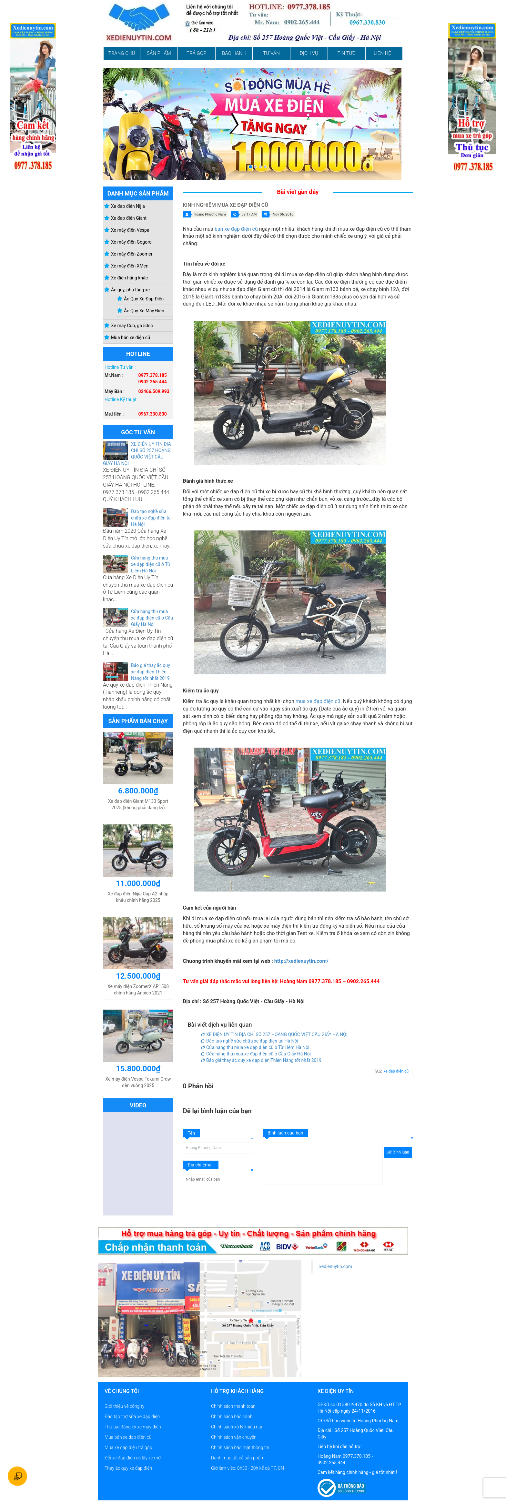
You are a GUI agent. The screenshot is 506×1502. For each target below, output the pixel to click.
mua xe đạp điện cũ (318, 701)
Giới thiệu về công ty (124, 1406)
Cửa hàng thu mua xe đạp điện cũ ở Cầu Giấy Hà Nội (152, 618)
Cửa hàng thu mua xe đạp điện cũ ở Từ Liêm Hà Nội (150, 564)
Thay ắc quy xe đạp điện (128, 1468)
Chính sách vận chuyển (234, 1437)
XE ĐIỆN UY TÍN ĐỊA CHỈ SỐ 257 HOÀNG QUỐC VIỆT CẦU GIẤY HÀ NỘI (274, 1034)
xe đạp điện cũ (396, 1071)
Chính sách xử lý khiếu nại (236, 1426)
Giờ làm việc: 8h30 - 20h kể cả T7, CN (247, 1468)
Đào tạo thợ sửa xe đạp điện (132, 1416)
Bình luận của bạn (285, 1132)
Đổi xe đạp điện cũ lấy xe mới (133, 1457)
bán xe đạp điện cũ (236, 229)
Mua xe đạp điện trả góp (128, 1447)
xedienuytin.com (335, 1266)
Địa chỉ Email (201, 1164)
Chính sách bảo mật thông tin (240, 1447)
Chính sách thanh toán (233, 1406)
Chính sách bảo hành (232, 1416)
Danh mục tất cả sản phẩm (237, 1457)
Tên (191, 1133)
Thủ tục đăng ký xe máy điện (133, 1426)
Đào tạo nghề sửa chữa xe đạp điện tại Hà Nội (151, 518)
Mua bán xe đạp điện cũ (128, 1437)
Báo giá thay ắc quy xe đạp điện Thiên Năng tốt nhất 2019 (150, 672)
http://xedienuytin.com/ (301, 961)
